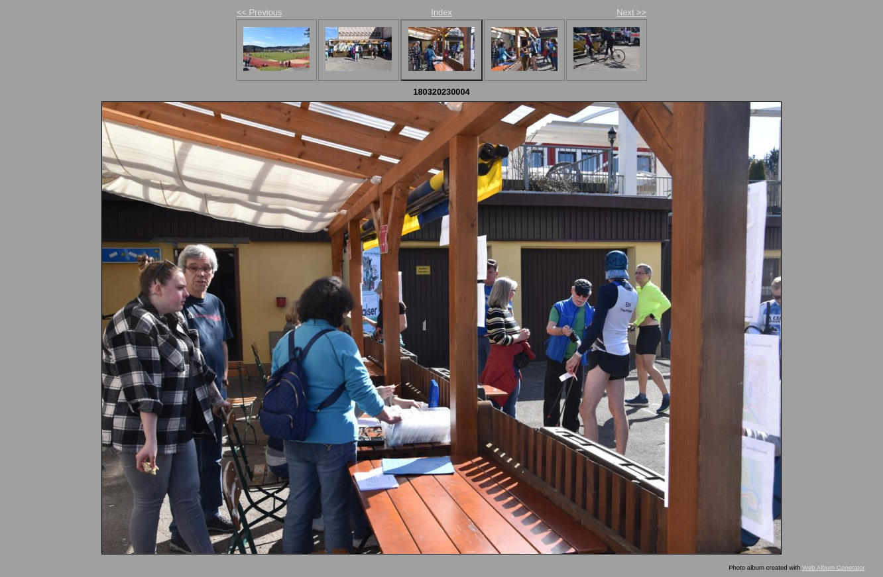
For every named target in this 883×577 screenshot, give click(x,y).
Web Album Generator (833, 567)
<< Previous (259, 12)
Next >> (631, 12)
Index (441, 12)
